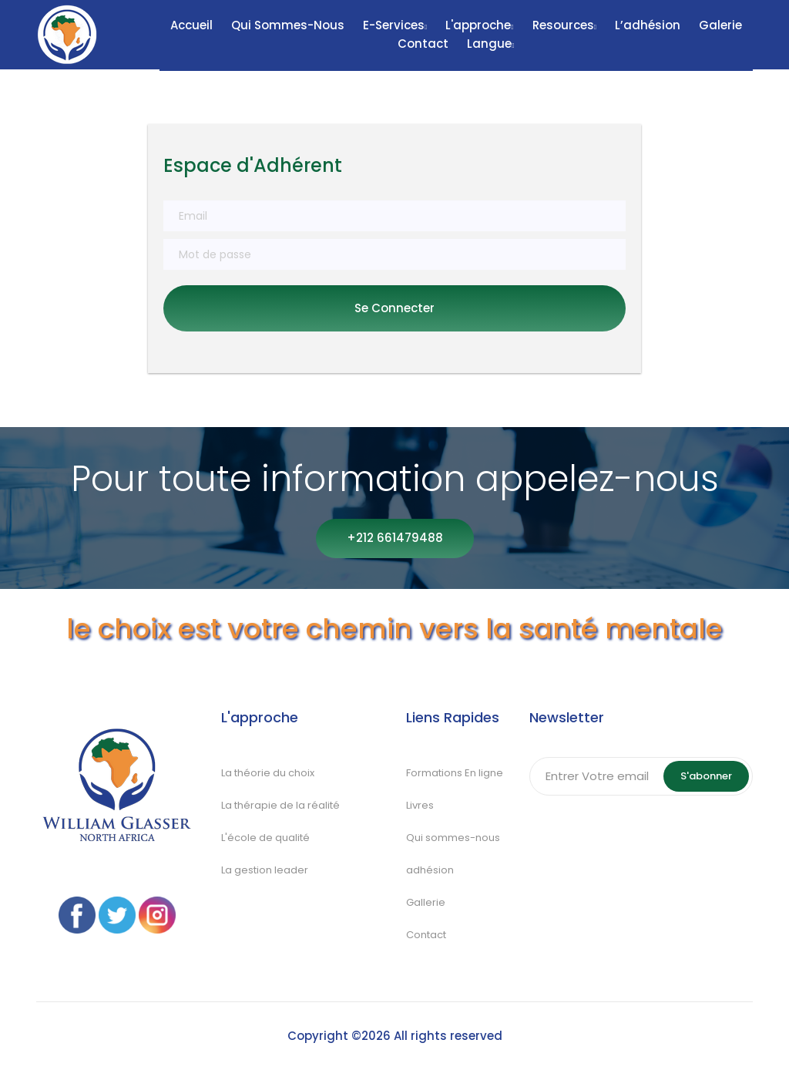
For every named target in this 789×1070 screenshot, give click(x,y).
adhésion (430, 870)
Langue (490, 43)
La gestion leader (266, 870)
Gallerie (425, 902)
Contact (423, 43)
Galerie (720, 25)
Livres (420, 805)
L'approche (479, 25)
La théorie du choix (267, 772)
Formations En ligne (454, 772)
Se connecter (394, 308)
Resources (564, 25)
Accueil (191, 25)
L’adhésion (647, 25)
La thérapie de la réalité (281, 805)
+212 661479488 (395, 538)
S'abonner (706, 776)
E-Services (395, 25)
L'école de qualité (265, 837)
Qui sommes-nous (287, 25)
